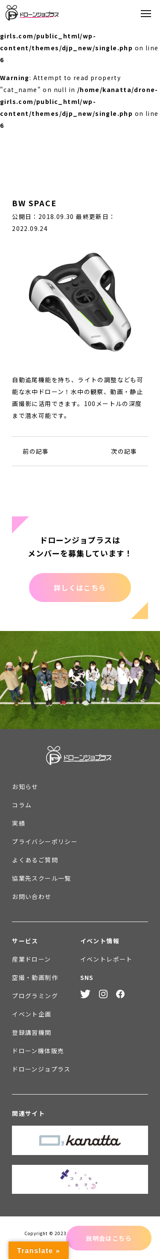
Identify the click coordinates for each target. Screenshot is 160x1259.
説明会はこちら (109, 1238)
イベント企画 (31, 1014)
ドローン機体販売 (38, 1050)
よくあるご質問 (35, 860)
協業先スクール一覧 (41, 878)
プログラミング (35, 995)
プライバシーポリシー (45, 841)
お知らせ (25, 786)
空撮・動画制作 (35, 977)
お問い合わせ (31, 896)
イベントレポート (106, 959)
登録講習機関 (31, 1032)
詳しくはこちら (80, 587)
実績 (18, 823)
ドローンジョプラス (41, 1069)
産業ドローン (31, 959)
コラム (22, 805)
